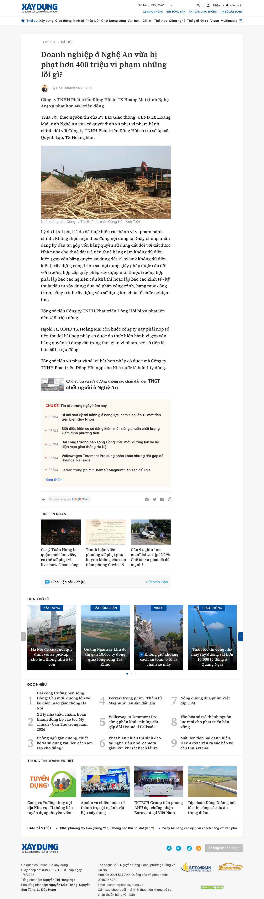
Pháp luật (92, 21)
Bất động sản (176, 11)
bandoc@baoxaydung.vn (125, 885)
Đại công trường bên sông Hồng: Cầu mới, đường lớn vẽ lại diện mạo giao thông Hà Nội (110, 444)
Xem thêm (53, 480)
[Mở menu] (241, 21)
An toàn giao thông (203, 11)
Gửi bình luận (157, 582)
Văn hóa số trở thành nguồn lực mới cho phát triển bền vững (205, 721)
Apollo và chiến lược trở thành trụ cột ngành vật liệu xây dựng (103, 807)
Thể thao (160, 21)
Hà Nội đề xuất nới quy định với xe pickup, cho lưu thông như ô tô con (52, 657)
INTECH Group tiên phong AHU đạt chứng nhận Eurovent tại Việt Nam (158, 807)
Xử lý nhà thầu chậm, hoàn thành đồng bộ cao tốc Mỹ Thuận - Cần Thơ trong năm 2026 (62, 722)
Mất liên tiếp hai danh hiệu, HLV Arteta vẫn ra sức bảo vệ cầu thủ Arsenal (206, 743)
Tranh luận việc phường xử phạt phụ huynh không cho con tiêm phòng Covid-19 (106, 557)
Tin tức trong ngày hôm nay (84, 406)
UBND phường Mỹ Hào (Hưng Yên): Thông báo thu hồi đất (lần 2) (106, 828)
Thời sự (32, 21)
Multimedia (229, 21)
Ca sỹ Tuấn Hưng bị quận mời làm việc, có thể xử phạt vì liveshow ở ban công (59, 557)
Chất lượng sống (113, 21)
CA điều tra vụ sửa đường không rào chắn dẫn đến (107, 381)
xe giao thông (153, 11)
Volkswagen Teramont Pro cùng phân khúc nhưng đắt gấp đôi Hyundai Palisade (113, 458)
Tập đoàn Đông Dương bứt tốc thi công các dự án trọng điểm (212, 807)
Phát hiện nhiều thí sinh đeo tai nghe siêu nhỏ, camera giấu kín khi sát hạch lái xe (134, 743)
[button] (127, 674)
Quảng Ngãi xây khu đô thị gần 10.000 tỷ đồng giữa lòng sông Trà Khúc (105, 657)
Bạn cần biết (39, 828)
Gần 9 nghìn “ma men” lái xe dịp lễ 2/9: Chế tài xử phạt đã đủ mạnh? (150, 557)
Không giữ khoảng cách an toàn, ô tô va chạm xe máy (159, 659)
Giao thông (63, 21)
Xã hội (67, 42)
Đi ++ (205, 21)
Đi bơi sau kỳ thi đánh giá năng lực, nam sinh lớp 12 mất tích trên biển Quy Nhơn (111, 417)
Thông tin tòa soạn (224, 848)
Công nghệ (177, 21)
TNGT (154, 381)
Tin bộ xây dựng (231, 11)
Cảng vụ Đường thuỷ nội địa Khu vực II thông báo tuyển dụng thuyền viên (50, 807)
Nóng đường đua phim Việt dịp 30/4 (205, 701)
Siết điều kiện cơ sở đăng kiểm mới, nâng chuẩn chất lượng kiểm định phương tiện (111, 431)
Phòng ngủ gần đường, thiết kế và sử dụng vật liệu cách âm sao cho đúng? (65, 743)
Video (214, 21)
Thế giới (193, 21)
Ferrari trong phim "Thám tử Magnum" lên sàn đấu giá (106, 470)
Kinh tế (78, 21)
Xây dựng (46, 21)
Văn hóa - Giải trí (140, 21)
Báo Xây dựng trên (69, 499)
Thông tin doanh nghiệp (50, 761)
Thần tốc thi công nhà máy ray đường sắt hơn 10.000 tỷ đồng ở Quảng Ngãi (212, 657)
